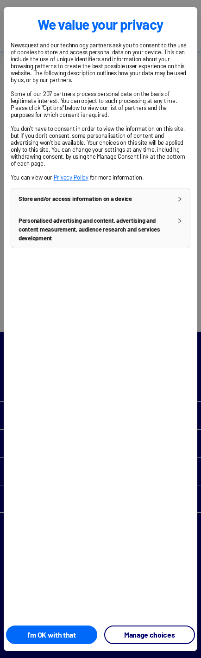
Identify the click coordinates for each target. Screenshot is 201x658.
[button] (100, 199)
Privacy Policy (71, 177)
